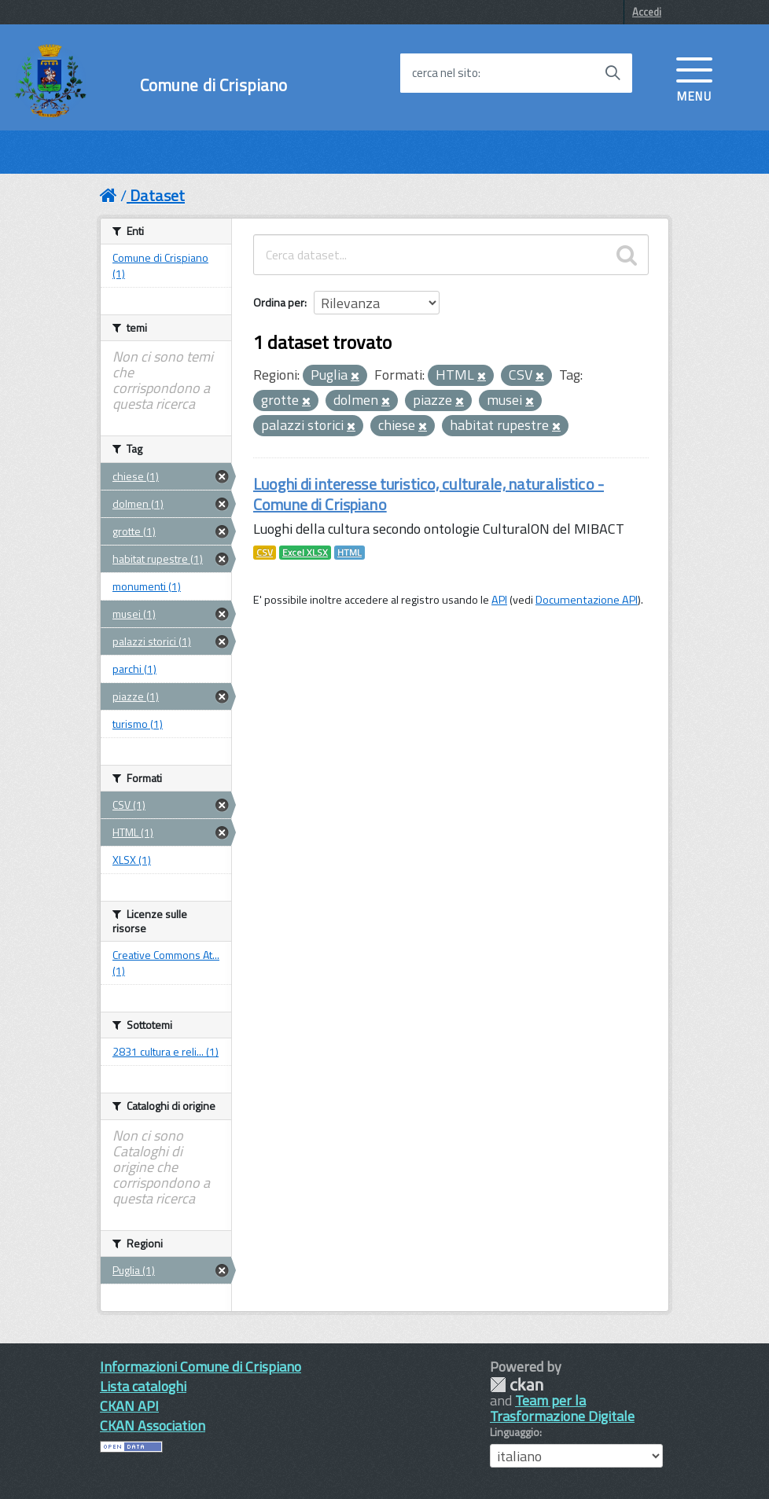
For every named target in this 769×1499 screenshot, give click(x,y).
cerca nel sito (445, 73)
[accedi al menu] (694, 77)
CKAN (516, 1384)
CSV (264, 553)
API (499, 599)
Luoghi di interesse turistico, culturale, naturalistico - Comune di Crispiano (428, 494)
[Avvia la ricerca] (612, 73)
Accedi (646, 12)
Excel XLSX (305, 553)
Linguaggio (514, 1432)
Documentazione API (586, 599)
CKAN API (129, 1405)
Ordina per (278, 302)
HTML (349, 553)
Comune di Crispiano (214, 85)
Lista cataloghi (143, 1386)
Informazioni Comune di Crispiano (200, 1366)
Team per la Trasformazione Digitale (562, 1408)
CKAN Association (152, 1425)
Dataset (157, 195)
